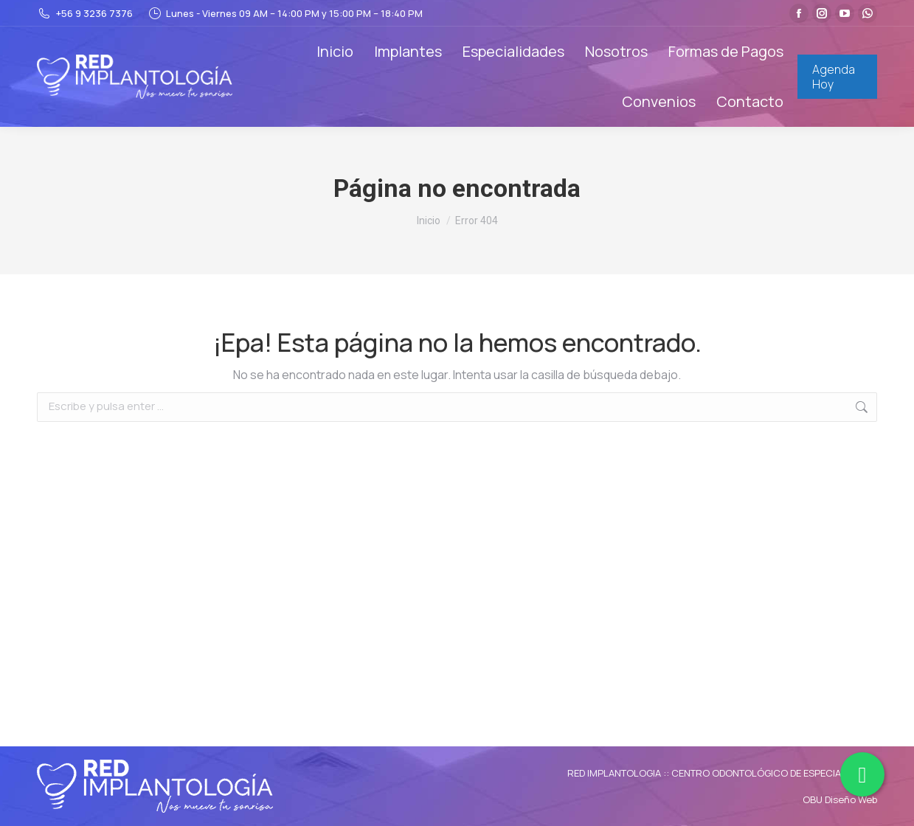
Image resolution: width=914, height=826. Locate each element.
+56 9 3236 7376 (85, 14)
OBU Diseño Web (840, 799)
